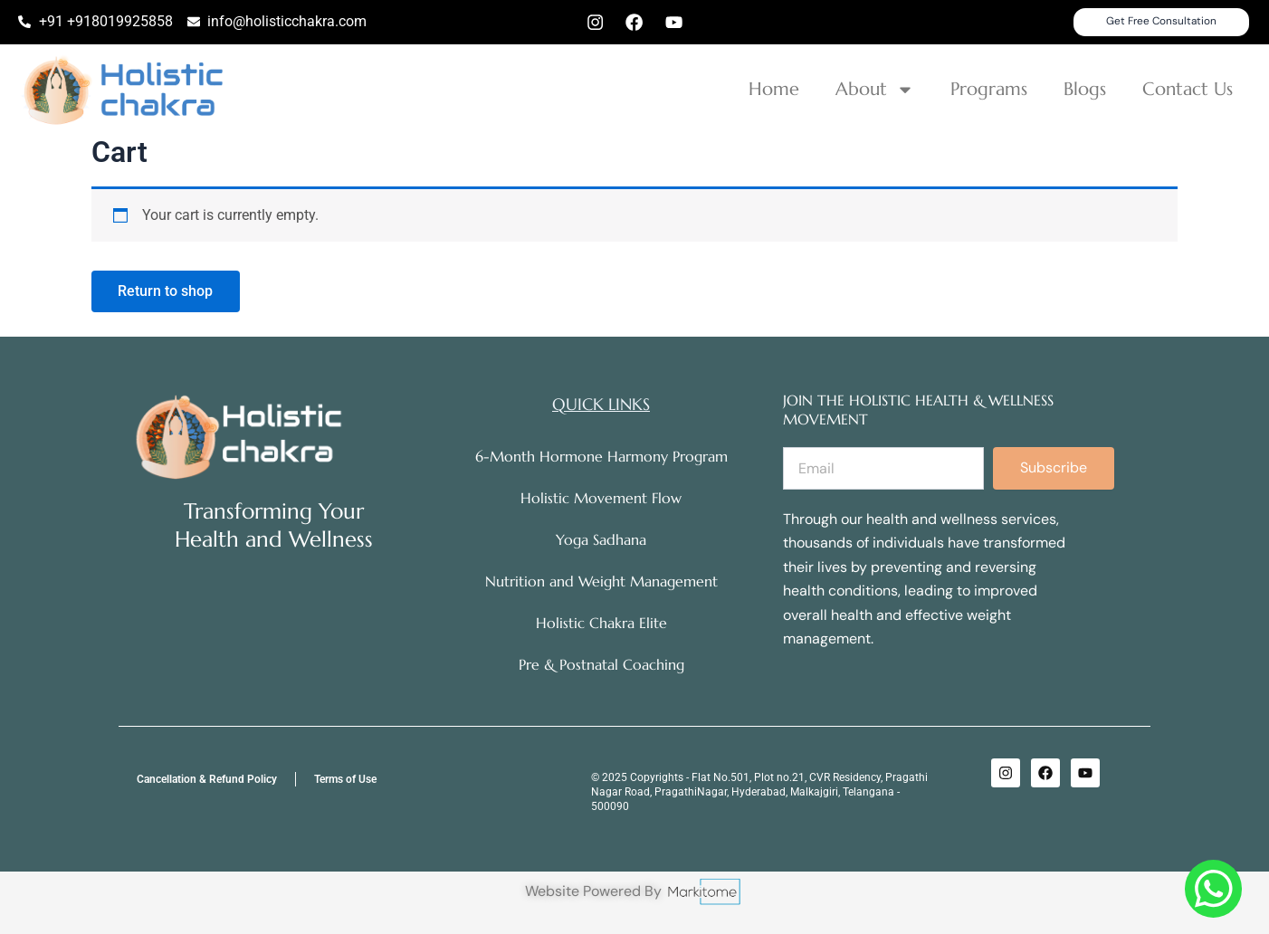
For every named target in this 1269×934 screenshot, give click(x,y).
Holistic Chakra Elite (601, 624)
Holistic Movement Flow (601, 499)
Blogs (1085, 90)
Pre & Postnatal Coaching (601, 665)
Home (774, 90)
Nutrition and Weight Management (601, 582)
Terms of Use (345, 780)
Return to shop (166, 292)
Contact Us (1187, 90)
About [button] (874, 90)
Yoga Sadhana (601, 540)
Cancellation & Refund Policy (207, 780)
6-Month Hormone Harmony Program (601, 457)
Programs (988, 90)
